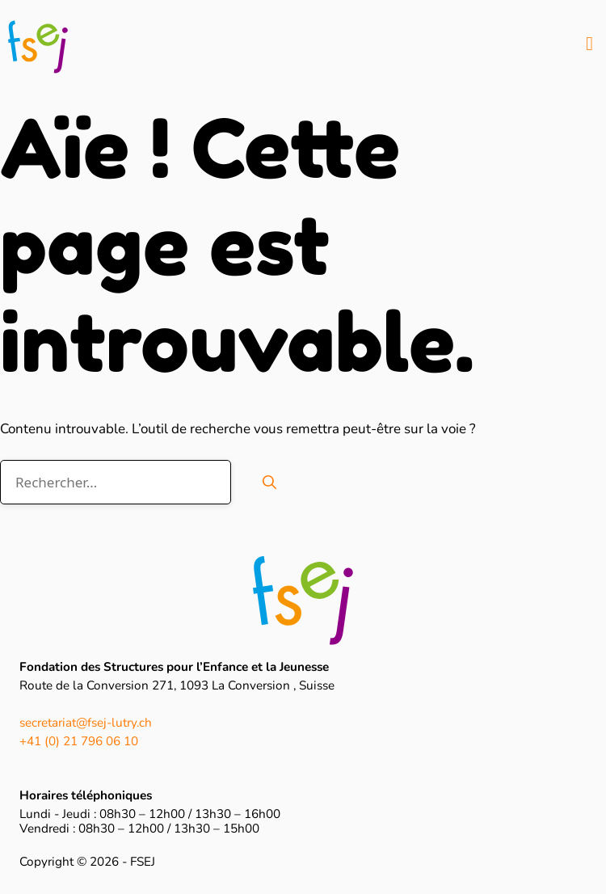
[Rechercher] (269, 482)
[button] (589, 43)
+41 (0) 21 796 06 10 (78, 741)
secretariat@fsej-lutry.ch (85, 723)
